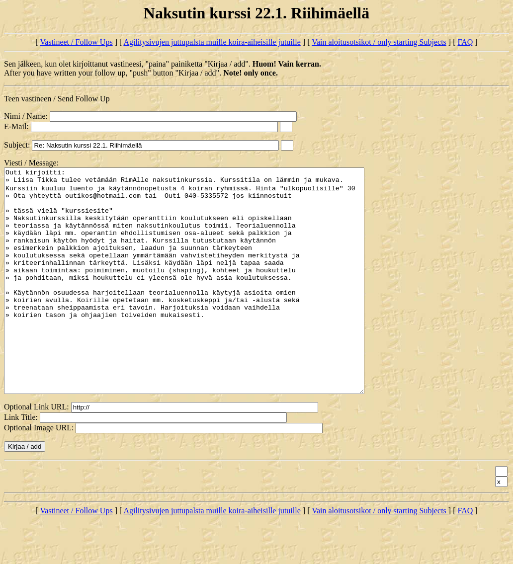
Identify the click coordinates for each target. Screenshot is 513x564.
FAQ (465, 42)
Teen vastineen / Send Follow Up (57, 98)
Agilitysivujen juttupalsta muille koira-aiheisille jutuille (211, 42)
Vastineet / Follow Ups (76, 42)
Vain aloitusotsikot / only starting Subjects (379, 42)
